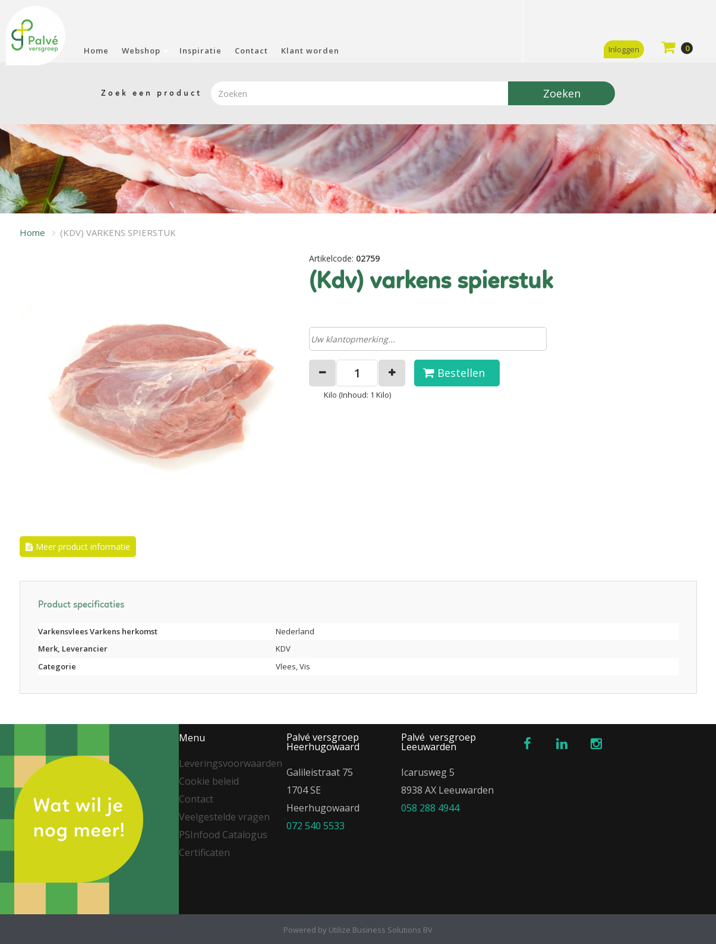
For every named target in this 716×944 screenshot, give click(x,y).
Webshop (141, 50)
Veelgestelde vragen (224, 816)
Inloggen (623, 49)
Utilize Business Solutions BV (381, 929)
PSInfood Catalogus (223, 834)
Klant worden (310, 50)
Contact (251, 50)
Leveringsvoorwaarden (230, 763)
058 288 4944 (430, 807)
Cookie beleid (209, 781)
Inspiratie (200, 50)
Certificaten (204, 852)
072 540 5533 (315, 825)
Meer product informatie (83, 546)
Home (96, 50)
